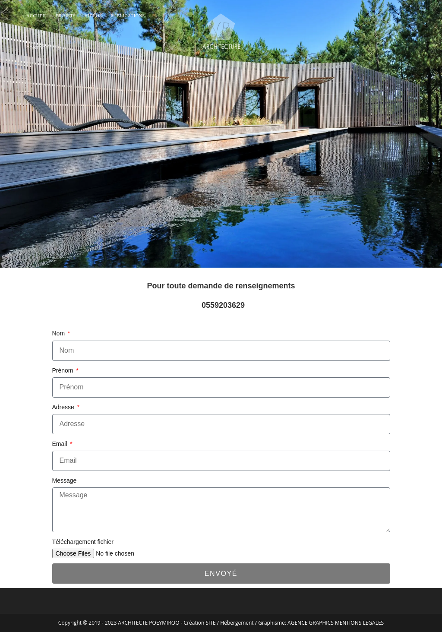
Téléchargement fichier (83, 541)
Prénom (63, 370)
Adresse (64, 407)
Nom (59, 333)
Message (64, 480)
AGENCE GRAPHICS (310, 622)
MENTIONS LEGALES (359, 622)
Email (60, 443)
